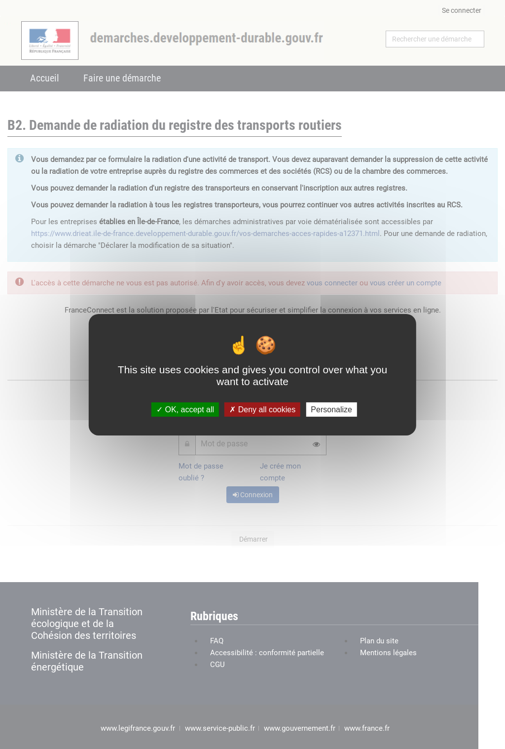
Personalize (331, 409)
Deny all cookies (262, 409)
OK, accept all (185, 409)
